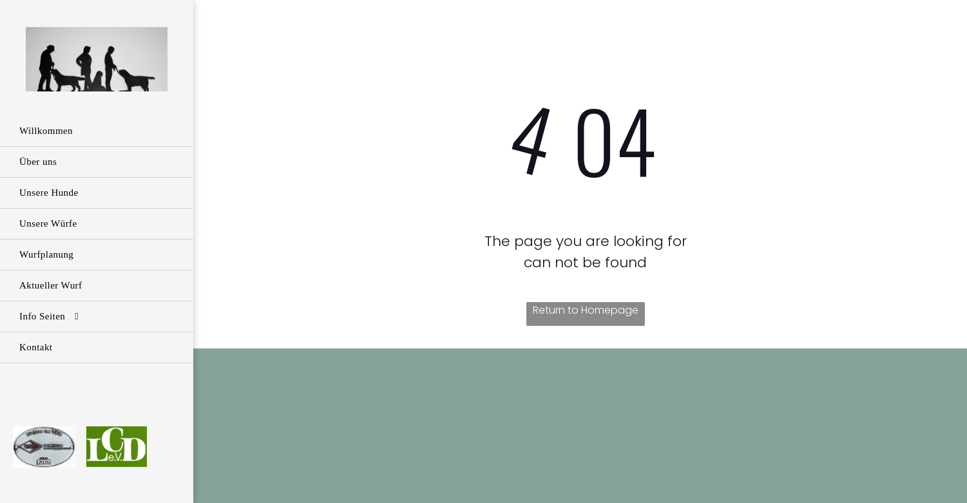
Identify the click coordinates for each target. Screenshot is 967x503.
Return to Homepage (585, 310)
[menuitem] (96, 131)
